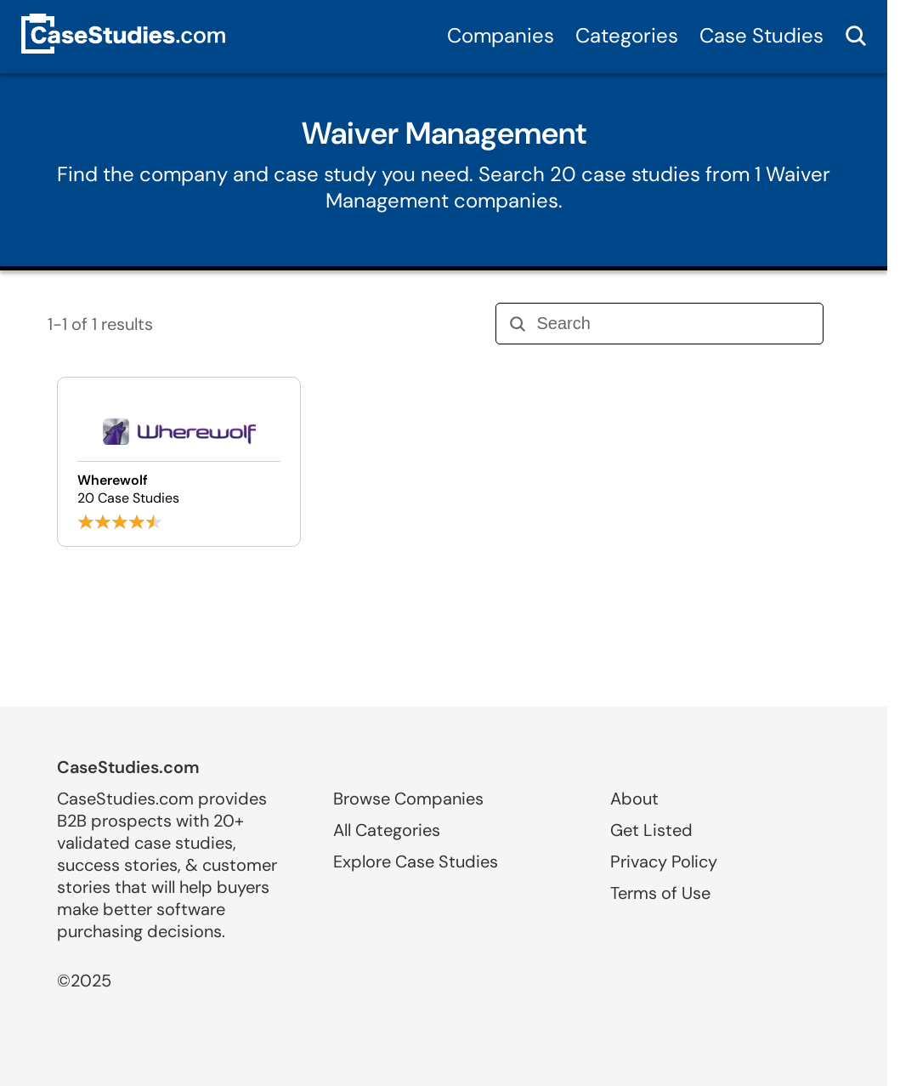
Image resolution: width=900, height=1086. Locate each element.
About (634, 798)
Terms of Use (660, 893)
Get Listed (651, 830)
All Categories (386, 830)
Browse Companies (408, 798)
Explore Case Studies (415, 861)
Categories (626, 35)
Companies (500, 35)
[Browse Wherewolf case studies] (179, 462)
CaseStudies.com (128, 767)
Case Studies (761, 35)
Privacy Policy (663, 861)
